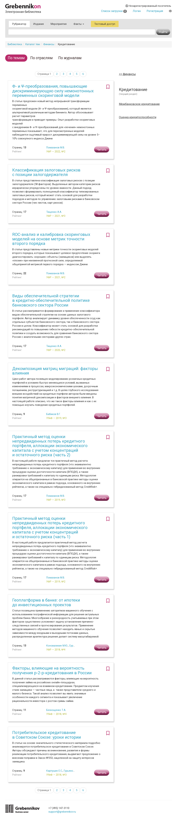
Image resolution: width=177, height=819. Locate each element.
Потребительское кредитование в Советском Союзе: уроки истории (46, 735)
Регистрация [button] (155, 11)
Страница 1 (44, 73)
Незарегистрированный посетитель (148, 5)
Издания (38, 24)
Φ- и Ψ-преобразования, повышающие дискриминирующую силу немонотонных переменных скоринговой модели (53, 91)
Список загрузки (114, 11)
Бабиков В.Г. (53, 414)
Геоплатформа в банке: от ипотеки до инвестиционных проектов (46, 602)
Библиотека (15, 44)
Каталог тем (32, 44)
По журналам (70, 58)
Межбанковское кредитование (139, 104)
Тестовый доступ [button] (104, 24)
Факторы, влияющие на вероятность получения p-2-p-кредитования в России (52, 670)
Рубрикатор (19, 24)
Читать (101, 149)
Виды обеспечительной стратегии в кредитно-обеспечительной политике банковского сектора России (51, 300)
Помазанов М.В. (55, 147)
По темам (16, 58)
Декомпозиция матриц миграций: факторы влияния (55, 371)
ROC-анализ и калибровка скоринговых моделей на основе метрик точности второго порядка (51, 239)
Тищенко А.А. (54, 212)
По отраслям (41, 58)
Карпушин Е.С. (54, 770)
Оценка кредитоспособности (137, 117)
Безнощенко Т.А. (56, 710)
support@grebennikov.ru (62, 811)
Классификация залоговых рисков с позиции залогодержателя (46, 172)
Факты (78, 24)
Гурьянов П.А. (72, 770)
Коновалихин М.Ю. (57, 645)
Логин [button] (137, 11)
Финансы (48, 44)
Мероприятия (59, 24)
